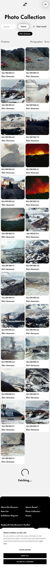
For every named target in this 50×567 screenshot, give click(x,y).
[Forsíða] (25, 4)
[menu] (45, 4)
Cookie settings (25, 549)
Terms (46, 41)
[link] (9, 507)
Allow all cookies (24, 562)
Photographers (36, 41)
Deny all (25, 556)
